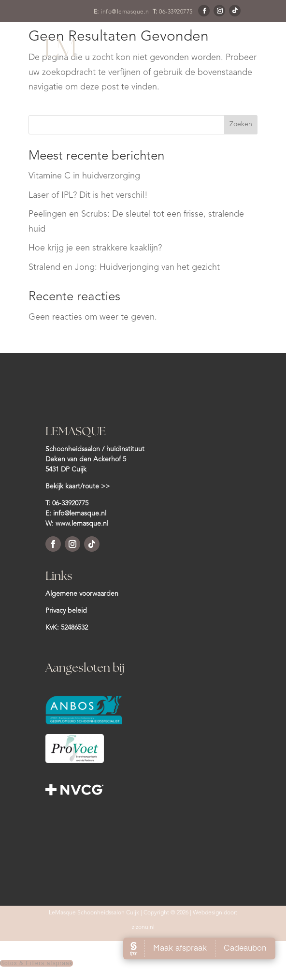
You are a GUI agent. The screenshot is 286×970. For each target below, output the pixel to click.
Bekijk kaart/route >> (77, 486)
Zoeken (240, 124)
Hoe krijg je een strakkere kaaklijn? (95, 248)
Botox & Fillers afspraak (36, 963)
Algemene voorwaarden (81, 593)
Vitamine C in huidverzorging (84, 176)
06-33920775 (176, 12)
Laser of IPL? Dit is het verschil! (88, 195)
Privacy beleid (66, 610)
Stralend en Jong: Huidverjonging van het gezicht (124, 267)
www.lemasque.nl (82, 523)
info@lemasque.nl (125, 12)
